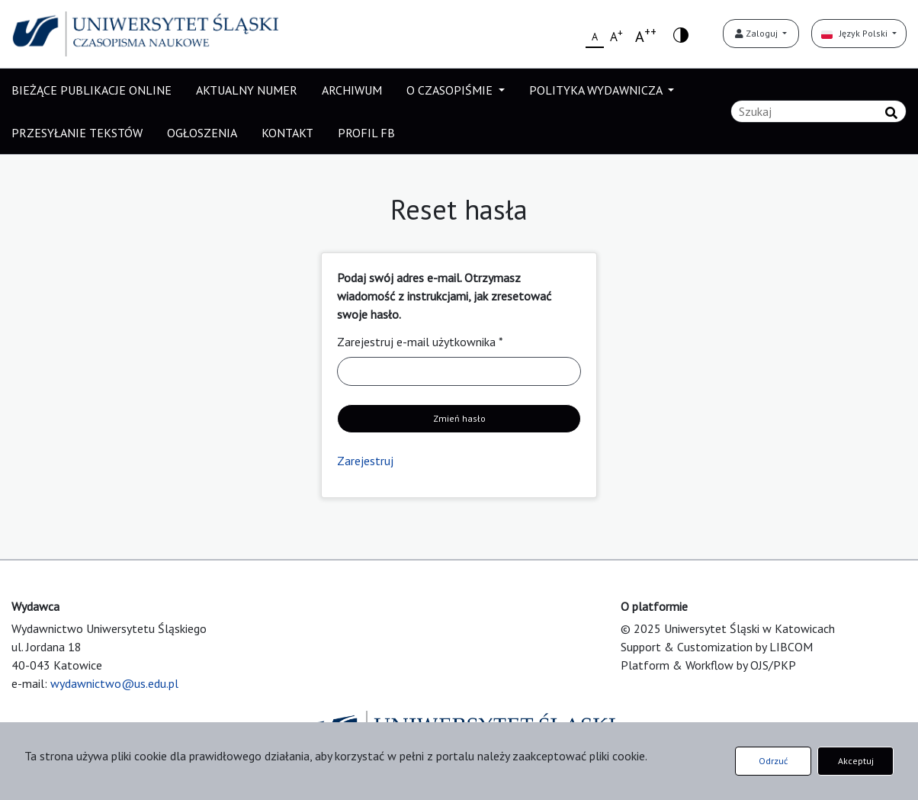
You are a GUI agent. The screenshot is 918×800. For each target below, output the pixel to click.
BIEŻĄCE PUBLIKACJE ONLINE (91, 90)
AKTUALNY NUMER (246, 90)
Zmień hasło (459, 418)
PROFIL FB (366, 132)
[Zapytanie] (818, 111)
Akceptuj (856, 760)
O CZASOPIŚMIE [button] (451, 90)
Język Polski (855, 33)
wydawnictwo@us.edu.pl (114, 683)
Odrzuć (773, 760)
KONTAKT (287, 132)
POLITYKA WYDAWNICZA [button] (597, 90)
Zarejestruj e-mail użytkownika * (420, 341)
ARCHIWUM (352, 90)
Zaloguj (757, 33)
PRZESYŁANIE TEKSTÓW (77, 132)
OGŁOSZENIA (202, 132)
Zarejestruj (365, 460)
